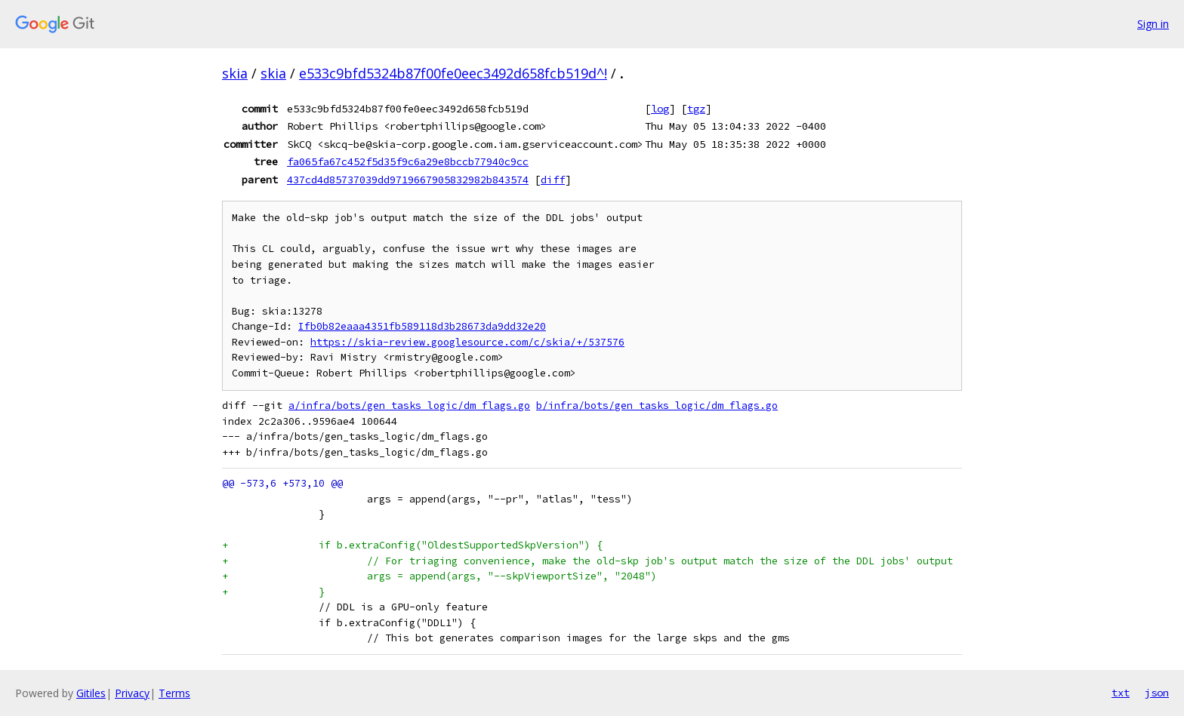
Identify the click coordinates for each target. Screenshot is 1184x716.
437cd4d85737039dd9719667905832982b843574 (408, 179)
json (1157, 692)
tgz (696, 108)
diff (553, 179)
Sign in (1153, 24)
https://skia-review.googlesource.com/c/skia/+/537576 (467, 342)
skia (235, 73)
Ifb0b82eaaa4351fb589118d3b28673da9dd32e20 (422, 326)
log (660, 108)
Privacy (132, 693)
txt (1121, 692)
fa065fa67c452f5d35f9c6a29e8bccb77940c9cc (408, 161)
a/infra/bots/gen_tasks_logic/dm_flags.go (409, 405)
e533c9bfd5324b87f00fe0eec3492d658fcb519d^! (453, 73)
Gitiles (91, 693)
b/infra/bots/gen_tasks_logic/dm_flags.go (657, 405)
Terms (174, 693)
